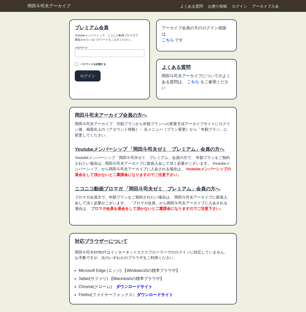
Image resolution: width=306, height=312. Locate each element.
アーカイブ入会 (265, 6)
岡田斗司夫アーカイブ (49, 6)
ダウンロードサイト (134, 287)
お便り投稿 (217, 6)
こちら (168, 40)
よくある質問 (191, 6)
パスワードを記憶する (93, 64)
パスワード (81, 47)
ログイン (239, 6)
